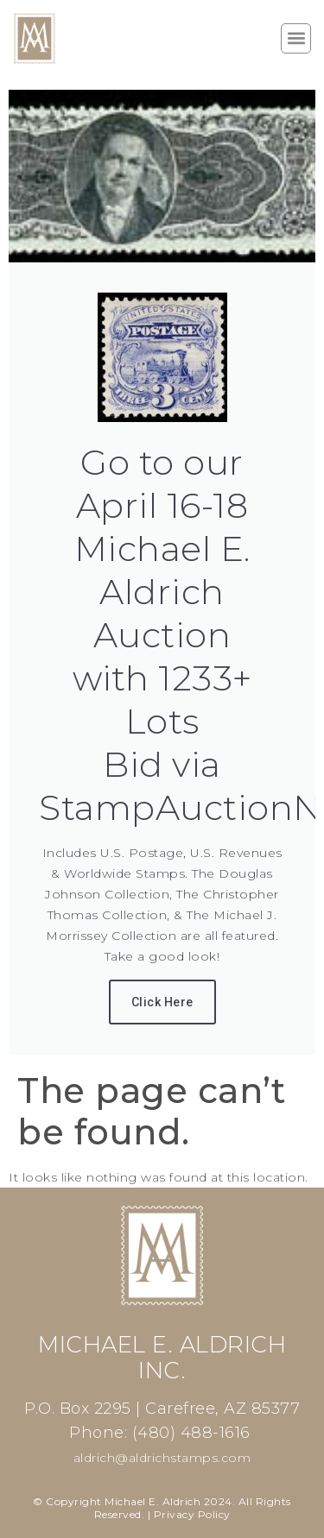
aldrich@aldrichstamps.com (162, 1458)
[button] (296, 38)
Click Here (162, 1002)
